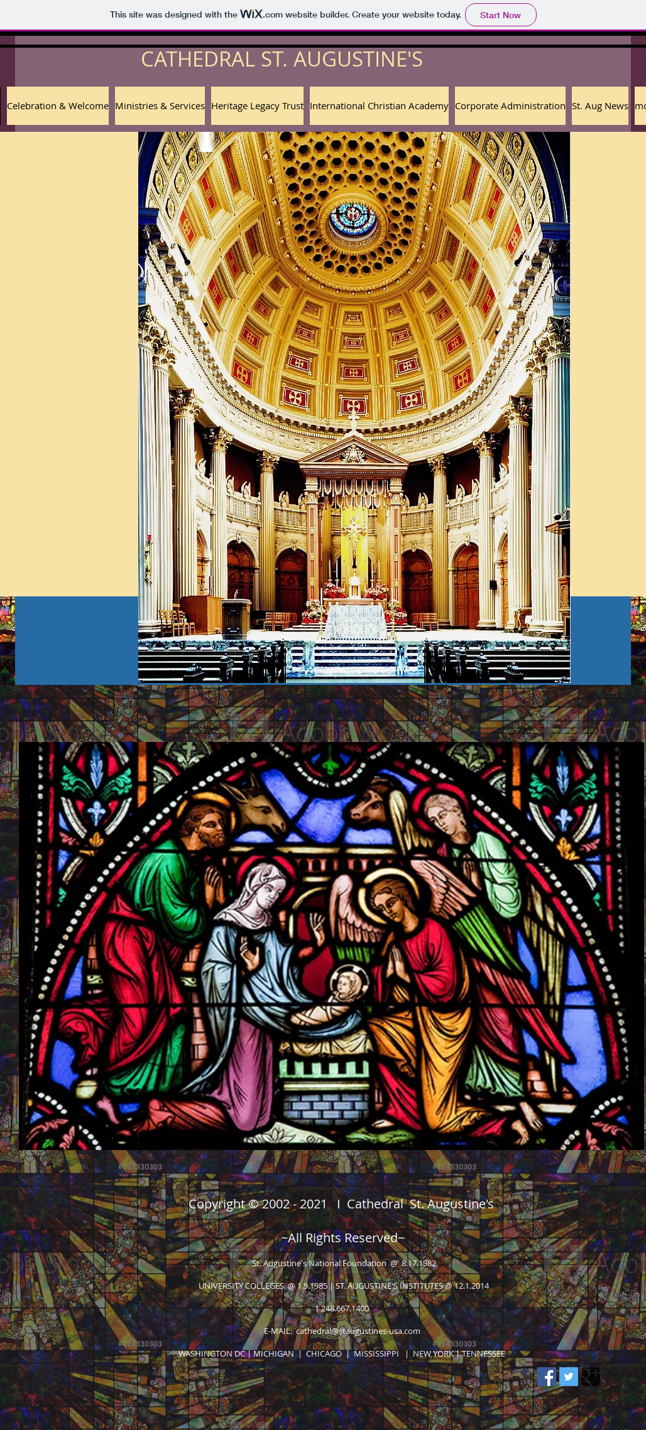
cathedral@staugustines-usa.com (358, 1330)
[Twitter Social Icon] (568, 1376)
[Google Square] (590, 1376)
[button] (257, 106)
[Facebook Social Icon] (546, 1376)
